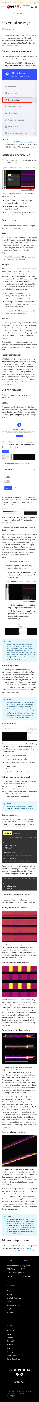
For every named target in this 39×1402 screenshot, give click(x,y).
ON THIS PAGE (19, 13)
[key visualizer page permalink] (32, 22)
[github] (11, 1370)
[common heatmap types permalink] (32, 894)
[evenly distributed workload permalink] (30, 908)
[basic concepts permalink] (21, 220)
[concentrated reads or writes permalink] (31, 1030)
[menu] (3, 7)
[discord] (17, 1374)
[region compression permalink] (23, 355)
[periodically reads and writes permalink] (30, 963)
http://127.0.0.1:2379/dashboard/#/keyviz (20, 142)
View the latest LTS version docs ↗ (19, 5)
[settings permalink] (11, 403)
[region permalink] (10, 233)
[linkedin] (19, 1370)
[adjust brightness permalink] (20, 665)
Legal (30, 1391)
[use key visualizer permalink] (24, 389)
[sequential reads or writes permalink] (28, 1132)
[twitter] (15, 1370)
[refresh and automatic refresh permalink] (32, 777)
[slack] (28, 1370)
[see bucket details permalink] (21, 815)
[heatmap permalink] (12, 318)
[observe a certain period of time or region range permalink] (15, 530)
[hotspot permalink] (11, 264)
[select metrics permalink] (17, 723)
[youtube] (22, 1374)
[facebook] (24, 1370)
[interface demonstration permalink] (32, 155)
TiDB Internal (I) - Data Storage (13, 259)
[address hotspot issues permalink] (30, 1240)
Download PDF (8, 29)
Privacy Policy (22, 1392)
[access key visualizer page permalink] (34, 51)
